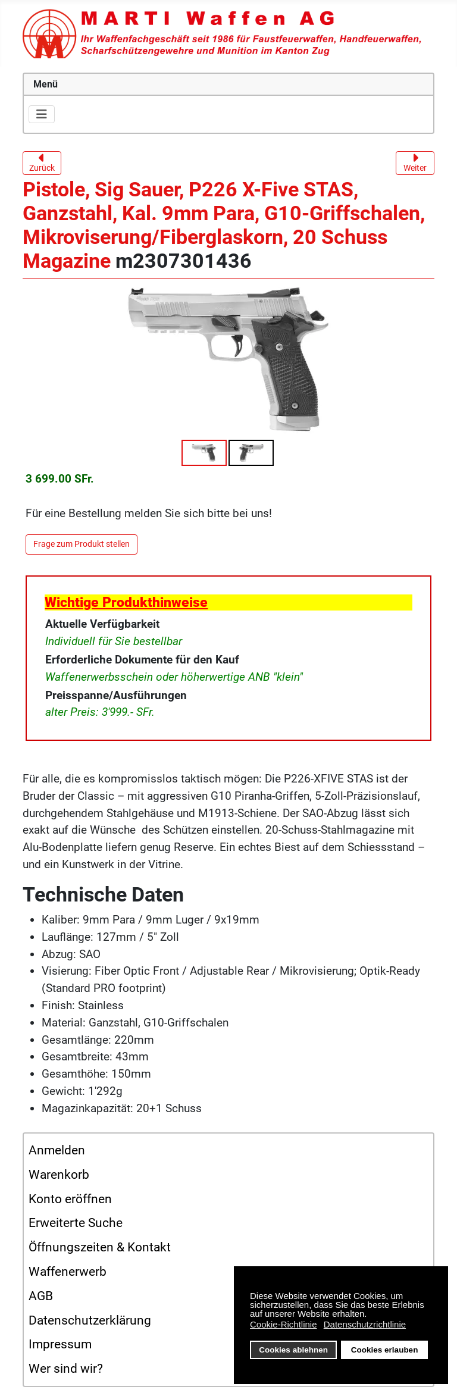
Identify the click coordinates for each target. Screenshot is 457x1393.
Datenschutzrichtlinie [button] (365, 1324)
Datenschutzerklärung (90, 1320)
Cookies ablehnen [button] (293, 1349)
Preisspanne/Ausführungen (116, 695)
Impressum (60, 1344)
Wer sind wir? (66, 1368)
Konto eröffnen (70, 1199)
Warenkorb (59, 1174)
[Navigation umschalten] (42, 114)
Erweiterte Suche (76, 1223)
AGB (41, 1296)
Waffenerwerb (68, 1271)
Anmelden (57, 1150)
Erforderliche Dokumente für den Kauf (142, 659)
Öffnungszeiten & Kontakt (100, 1247)
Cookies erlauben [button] (384, 1349)
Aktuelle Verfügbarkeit (102, 624)
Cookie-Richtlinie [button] (283, 1324)
